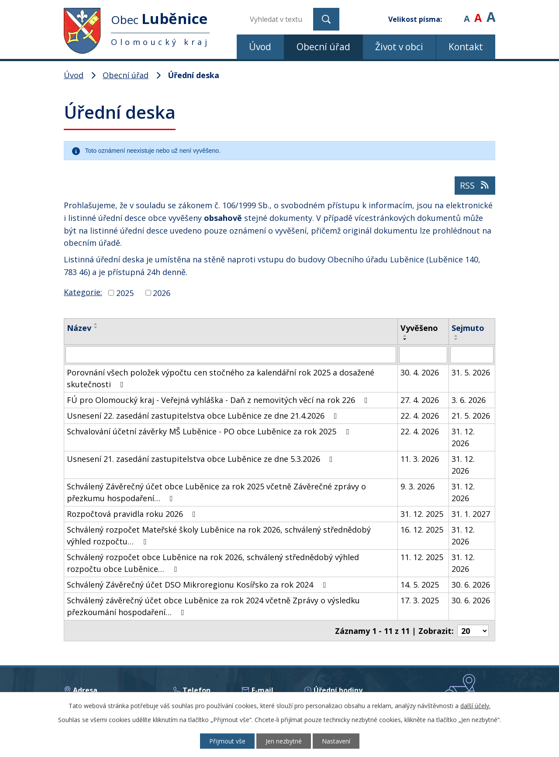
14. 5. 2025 (419, 584)
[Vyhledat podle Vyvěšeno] (423, 354)
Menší (466, 13)
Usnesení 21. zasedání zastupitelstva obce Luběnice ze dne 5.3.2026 (201, 458)
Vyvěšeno (419, 328)
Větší (491, 13)
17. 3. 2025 (419, 600)
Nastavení (336, 741)
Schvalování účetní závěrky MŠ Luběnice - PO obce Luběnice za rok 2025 (209, 431)
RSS (475, 185)
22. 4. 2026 (419, 415)
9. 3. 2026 (417, 486)
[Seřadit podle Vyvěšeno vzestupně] (405, 335)
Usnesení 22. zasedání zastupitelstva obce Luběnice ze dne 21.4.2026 (204, 415)
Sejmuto (468, 328)
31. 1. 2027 (471, 513)
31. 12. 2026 (463, 437)
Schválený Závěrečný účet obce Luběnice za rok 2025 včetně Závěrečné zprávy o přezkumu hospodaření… (216, 492)
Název (79, 328)
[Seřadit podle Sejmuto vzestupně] (456, 335)
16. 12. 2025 (421, 529)
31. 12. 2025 (421, 513)
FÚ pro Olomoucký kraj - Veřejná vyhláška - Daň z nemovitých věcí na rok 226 (219, 399)
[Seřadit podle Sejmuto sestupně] (456, 339)
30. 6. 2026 (471, 584)
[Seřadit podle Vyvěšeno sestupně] (405, 339)
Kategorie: (83, 292)
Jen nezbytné (284, 741)
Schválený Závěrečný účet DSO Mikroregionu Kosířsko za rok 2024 (198, 584)
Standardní (478, 13)
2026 (161, 292)
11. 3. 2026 (419, 458)
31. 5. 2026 (471, 372)
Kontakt (466, 47)
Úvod (260, 47)
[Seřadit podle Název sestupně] (96, 327)
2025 (125, 292)
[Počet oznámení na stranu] (473, 630)
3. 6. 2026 (469, 399)
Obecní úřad (323, 47)
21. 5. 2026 (471, 415)
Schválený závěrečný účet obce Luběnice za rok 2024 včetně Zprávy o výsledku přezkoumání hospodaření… (213, 606)
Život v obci (399, 47)
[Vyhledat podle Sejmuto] (471, 354)
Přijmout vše (227, 741)
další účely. (475, 706)
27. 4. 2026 (419, 399)
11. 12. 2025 (421, 556)
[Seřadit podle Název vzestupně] (96, 324)
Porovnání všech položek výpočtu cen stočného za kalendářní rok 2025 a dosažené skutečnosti (220, 378)
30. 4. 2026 (419, 372)
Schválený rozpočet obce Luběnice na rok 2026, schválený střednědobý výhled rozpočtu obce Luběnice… (213, 562)
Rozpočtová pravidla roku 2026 (133, 513)
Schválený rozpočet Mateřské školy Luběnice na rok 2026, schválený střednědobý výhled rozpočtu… (219, 535)
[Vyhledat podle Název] (231, 354)
